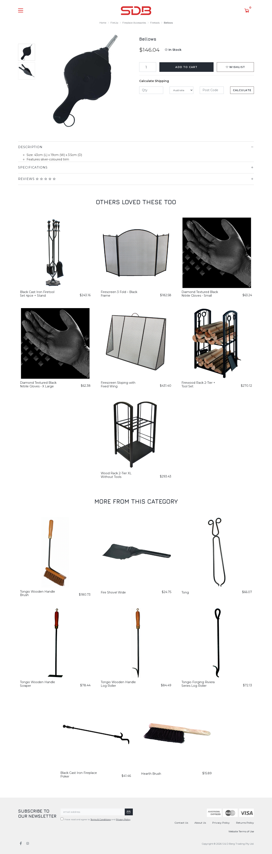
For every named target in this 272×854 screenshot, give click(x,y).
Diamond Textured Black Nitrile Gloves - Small (199, 293)
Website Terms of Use (241, 831)
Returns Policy (245, 822)
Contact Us (181, 822)
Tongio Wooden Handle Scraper (37, 684)
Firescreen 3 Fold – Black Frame (119, 293)
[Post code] (212, 90)
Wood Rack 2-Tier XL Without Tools (116, 475)
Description (30, 147)
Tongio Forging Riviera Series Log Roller (198, 684)
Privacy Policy (123, 819)
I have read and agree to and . (96, 819)
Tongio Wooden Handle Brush (37, 593)
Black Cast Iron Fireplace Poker (78, 774)
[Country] (182, 90)
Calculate (242, 90)
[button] (235, 67)
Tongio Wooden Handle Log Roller (118, 684)
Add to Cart (186, 67)
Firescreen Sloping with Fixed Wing (118, 384)
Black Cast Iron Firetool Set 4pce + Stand (37, 293)
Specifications (33, 167)
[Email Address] (93, 812)
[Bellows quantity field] (147, 67)
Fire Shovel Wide (113, 592)
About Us (200, 822)
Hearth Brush (151, 774)
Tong (185, 592)
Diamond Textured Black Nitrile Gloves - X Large (38, 384)
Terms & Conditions (101, 819)
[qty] (151, 90)
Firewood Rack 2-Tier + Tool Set (198, 384)
